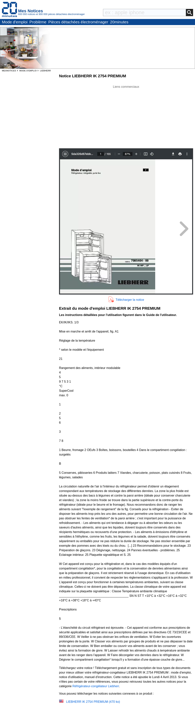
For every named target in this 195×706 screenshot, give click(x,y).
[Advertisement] (126, 115)
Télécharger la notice (130, 299)
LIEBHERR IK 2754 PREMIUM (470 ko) (93, 701)
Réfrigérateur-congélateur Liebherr (95, 686)
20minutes (119, 22)
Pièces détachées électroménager (78, 22)
